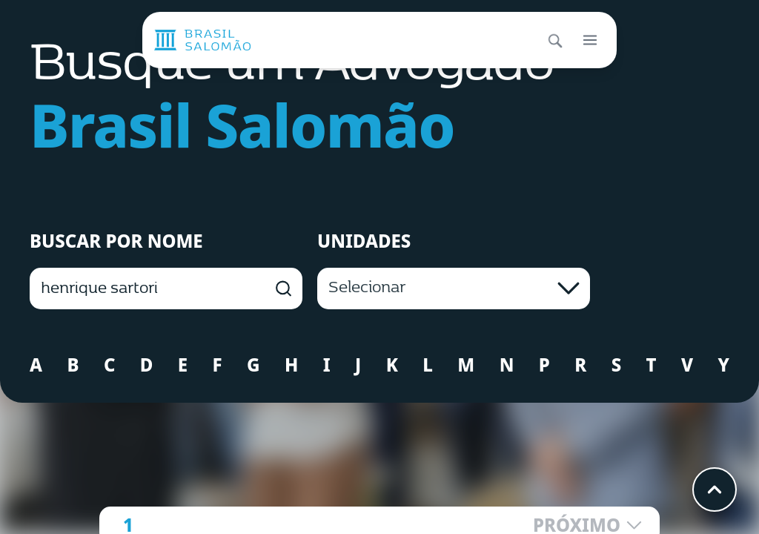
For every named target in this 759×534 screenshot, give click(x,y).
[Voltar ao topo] (714, 489)
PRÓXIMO (587, 525)
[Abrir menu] (590, 40)
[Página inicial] (202, 40)
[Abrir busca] (554, 40)
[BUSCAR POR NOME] (166, 288)
